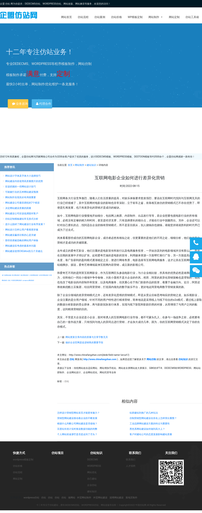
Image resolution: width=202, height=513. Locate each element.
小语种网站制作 (34, 275)
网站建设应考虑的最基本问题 (20, 245)
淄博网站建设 (116, 497)
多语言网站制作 (44, 275)
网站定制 (174, 17)
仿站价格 (116, 17)
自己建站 (92, 478)
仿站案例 (99, 17)
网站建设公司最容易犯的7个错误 (22, 202)
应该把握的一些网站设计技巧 (20, 186)
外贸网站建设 (100, 497)
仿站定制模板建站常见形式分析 (21, 218)
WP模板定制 (135, 17)
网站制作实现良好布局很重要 (20, 197)
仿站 (66, 381)
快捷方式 (19, 453)
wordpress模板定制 (23, 459)
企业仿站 (92, 485)
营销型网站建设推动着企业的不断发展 (77, 418)
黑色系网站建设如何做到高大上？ (147, 429)
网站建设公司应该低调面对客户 (21, 213)
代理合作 (43, 103)
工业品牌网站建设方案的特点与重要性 (150, 423)
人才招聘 (130, 466)
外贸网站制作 (84, 497)
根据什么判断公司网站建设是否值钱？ (77, 423)
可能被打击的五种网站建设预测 (21, 192)
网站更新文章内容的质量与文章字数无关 (86, 337)
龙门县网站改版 (6, 275)
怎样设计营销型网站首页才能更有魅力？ (78, 412)
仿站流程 (83, 17)
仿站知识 (96, 453)
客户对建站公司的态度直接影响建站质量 (151, 434)
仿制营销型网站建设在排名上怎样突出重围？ (153, 418)
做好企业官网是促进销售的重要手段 (84, 342)
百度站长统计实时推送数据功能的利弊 (77, 429)
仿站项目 (58, 453)
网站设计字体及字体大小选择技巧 (23, 175)
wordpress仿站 (31, 497)
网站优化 (92, 472)
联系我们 (135, 453)
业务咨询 (20, 103)
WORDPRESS (94, 466)
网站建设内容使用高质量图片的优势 (24, 181)
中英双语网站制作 (16, 280)
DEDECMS (92, 459)
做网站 (71, 497)
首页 (70, 165)
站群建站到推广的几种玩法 (144, 412)
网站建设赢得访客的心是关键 (20, 235)
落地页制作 (131, 497)
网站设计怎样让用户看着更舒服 (21, 229)
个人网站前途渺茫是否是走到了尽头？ (77, 434)
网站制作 (155, 17)
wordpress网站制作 (28, 280)
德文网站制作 (25, 275)
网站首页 (66, 17)
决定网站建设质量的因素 (18, 208)
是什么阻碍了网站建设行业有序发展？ (25, 224)
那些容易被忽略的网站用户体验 (21, 240)
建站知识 (91, 165)
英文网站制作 (16, 275)
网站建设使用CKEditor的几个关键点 (24, 251)
